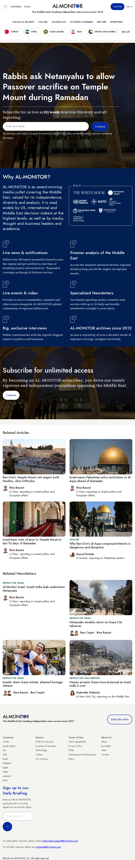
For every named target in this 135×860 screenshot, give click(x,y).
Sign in (129, 6)
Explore (101, 22)
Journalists (106, 746)
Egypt (5, 767)
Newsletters (16, 6)
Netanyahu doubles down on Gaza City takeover (96, 624)
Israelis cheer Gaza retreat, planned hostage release (33, 684)
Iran (4, 750)
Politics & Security (23, 22)
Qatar (5, 771)
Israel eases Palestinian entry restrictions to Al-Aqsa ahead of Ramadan (100, 479)
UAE (5, 754)
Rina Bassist (104, 633)
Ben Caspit (87, 633)
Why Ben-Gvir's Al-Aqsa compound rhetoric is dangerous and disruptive (100, 545)
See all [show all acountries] (125, 31)
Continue (11, 395)
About (104, 741)
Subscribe (117, 6)
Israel (5, 759)
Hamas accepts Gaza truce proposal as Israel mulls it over (100, 684)
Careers (105, 754)
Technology (59, 22)
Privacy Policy (75, 746)
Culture (42, 22)
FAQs (71, 750)
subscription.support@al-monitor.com (60, 841)
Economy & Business (81, 22)
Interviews (116, 22)
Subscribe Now (120, 719)
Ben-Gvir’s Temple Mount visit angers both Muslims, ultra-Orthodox (31, 479)
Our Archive (42, 759)
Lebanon (7, 776)
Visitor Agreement (77, 741)
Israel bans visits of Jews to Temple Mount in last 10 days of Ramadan (32, 541)
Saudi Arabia (9, 746)
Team (104, 750)
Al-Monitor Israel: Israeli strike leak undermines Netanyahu (34, 589)
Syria (5, 780)
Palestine (7, 763)
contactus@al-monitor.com (48, 847)
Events (27, 6)
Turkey (6, 741)
